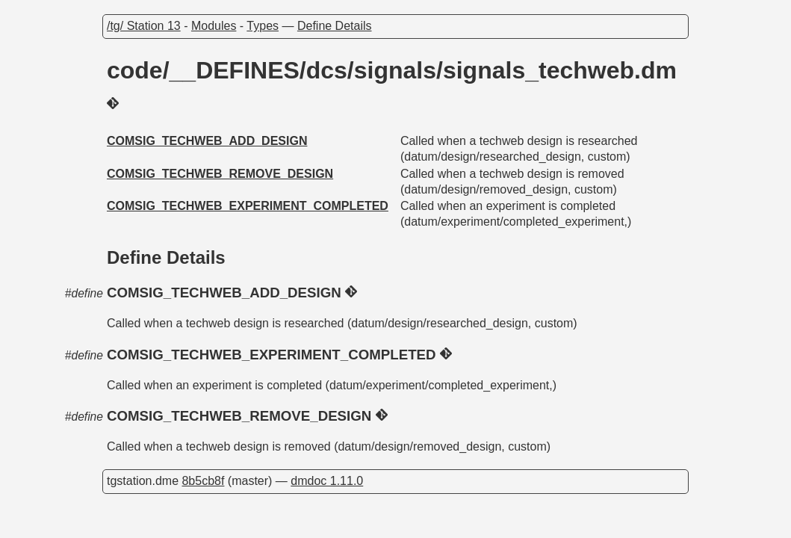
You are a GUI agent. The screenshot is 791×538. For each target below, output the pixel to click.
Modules (213, 25)
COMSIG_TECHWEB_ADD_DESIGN (207, 140)
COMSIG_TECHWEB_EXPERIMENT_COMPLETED (247, 206)
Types (262, 25)
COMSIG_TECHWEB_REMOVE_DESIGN (220, 173)
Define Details (334, 25)
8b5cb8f (203, 480)
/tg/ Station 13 (144, 25)
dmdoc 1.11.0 (327, 480)
